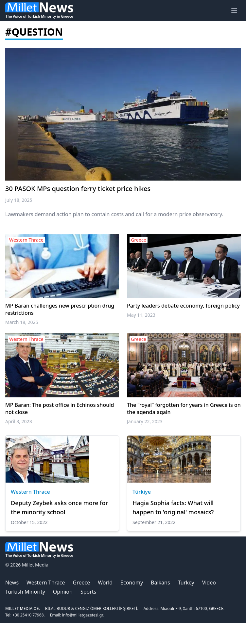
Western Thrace (30, 491)
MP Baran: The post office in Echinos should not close (59, 408)
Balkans (160, 582)
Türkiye (141, 491)
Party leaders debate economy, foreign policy (183, 305)
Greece (81, 582)
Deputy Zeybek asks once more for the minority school (59, 507)
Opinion (63, 591)
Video (209, 582)
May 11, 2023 (141, 315)
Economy (131, 582)
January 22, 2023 (145, 421)
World (105, 582)
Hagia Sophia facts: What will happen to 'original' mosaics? (173, 507)
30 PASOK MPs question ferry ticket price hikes (77, 188)
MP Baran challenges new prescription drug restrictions (59, 309)
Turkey (186, 582)
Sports (88, 591)
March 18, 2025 (21, 322)
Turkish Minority (25, 591)
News (12, 582)
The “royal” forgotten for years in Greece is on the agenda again (184, 408)
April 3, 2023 (18, 421)
